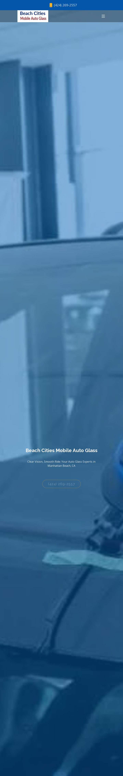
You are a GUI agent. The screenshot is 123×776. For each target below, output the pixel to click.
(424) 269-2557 (61, 485)
